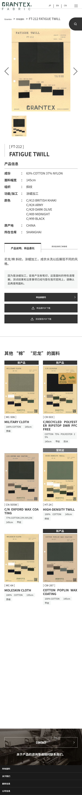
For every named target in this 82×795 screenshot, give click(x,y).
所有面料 (9, 776)
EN (55, 6)
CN (64, 6)
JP (46, 6)
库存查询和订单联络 (59, 248)
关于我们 (9, 787)
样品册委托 (41, 299)
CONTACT (41, 745)
